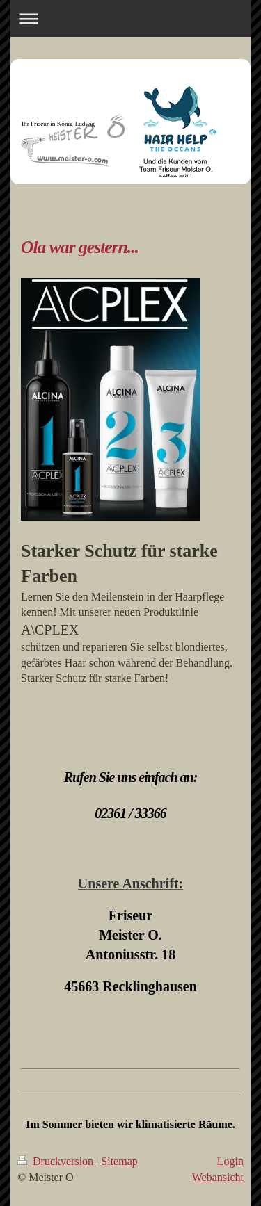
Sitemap (119, 1161)
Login (230, 1161)
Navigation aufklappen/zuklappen (130, 18)
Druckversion (56, 1161)
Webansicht (218, 1177)
